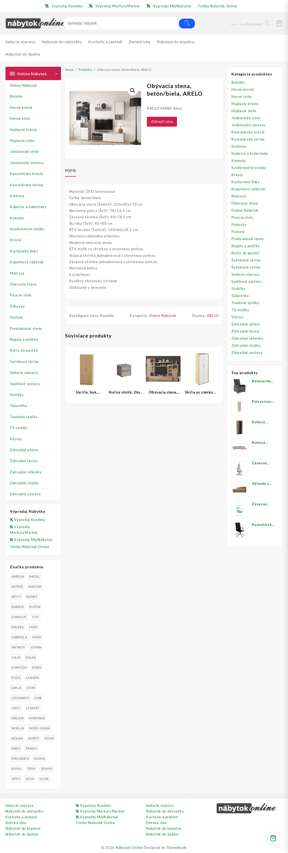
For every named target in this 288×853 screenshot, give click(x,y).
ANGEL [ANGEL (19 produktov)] (34, 576)
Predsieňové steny (26, 328)
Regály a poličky (24, 339)
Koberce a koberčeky (28, 207)
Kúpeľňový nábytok (27, 262)
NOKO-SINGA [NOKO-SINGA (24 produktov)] (39, 728)
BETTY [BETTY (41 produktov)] (16, 596)
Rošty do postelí (24, 350)
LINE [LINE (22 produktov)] (38, 698)
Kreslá (15, 240)
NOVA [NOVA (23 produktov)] (49, 738)
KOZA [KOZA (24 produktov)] (16, 677)
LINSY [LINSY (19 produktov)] (16, 708)
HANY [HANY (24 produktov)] (36, 637)
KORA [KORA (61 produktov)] (36, 667)
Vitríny (16, 439)
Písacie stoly (21, 295)
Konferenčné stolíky (27, 229)
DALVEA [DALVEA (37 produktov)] (17, 627)
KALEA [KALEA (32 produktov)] (31, 657)
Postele (16, 317)
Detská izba (15, 822)
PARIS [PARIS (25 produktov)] (16, 748)
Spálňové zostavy (25, 384)
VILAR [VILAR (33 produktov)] (44, 779)
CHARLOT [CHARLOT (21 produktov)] (19, 617)
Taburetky (18, 405)
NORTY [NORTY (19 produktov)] (33, 738)
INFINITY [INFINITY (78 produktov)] (18, 647)
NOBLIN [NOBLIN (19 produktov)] (17, 728)
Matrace (17, 273)
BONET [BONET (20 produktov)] (32, 596)
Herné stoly (20, 118)
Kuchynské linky (24, 251)
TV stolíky (19, 428)
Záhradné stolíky (24, 483)
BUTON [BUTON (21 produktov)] (34, 607)
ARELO (213, 315)
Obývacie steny (23, 284)
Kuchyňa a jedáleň (21, 817)
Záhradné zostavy (25, 494)
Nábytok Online (129, 847)
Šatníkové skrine (24, 361)
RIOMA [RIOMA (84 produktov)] (39, 758)
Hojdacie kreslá (23, 129)
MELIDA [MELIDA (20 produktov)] (17, 718)
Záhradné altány (24, 450)
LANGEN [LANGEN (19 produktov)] (32, 677)
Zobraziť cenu (162, 122)
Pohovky (17, 306)
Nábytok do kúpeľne (22, 828)
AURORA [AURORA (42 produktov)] (35, 586)
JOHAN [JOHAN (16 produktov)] (36, 647)
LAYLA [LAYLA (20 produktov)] (16, 687)
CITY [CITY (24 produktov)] (35, 617)
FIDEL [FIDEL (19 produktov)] (33, 627)
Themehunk (177, 847)
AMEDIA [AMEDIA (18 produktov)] (17, 576)
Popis (70, 170)
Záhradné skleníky (26, 472)
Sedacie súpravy (24, 372)
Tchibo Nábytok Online (30, 547)
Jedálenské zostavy (27, 163)
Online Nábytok (23, 85)
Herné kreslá (21, 107)
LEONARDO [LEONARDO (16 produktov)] (20, 698)
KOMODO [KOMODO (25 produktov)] (19, 667)
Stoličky (17, 394)
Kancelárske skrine (26, 185)
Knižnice (17, 196)
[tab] (72, 171)
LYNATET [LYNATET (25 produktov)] (32, 708)
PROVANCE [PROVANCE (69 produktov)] (20, 758)
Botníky (16, 96)
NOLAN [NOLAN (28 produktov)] (17, 738)
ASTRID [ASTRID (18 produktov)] (17, 586)
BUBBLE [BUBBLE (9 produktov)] (17, 607)
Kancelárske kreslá (26, 173)
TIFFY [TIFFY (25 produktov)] (15, 779)
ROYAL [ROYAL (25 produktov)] (16, 768)
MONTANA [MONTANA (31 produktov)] (37, 718)
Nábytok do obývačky (24, 811)
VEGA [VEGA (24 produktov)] (29, 779)
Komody (17, 218)
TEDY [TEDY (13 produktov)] (31, 768)
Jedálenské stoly (24, 151)
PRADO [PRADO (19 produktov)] (31, 748)
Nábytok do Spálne (21, 834)
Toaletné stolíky (24, 417)
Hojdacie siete (22, 140)
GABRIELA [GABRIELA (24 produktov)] (19, 637)
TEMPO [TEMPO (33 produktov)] (47, 768)
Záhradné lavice (24, 461)
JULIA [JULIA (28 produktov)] (16, 657)
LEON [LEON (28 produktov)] (31, 687)
